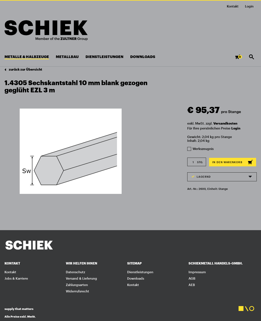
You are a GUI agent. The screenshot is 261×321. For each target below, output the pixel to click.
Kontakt (233, 6)
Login (235, 128)
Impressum (197, 272)
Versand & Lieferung (81, 278)
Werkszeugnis (200, 149)
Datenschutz (75, 272)
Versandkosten (225, 123)
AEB (192, 285)
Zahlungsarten (77, 285)
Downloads (135, 278)
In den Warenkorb (232, 162)
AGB (192, 278)
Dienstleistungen (140, 272)
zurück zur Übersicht (23, 69)
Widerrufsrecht (77, 291)
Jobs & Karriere (16, 278)
